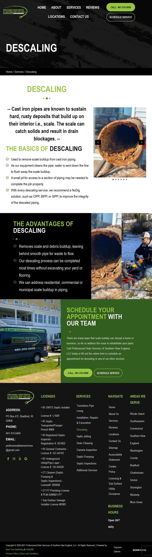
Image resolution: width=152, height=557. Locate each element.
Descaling (82, 429)
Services (19, 71)
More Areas (136, 502)
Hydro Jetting (84, 436)
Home (9, 71)
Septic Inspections (86, 463)
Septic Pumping (85, 456)
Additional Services (87, 470)
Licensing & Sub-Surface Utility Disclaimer (115, 486)
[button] (120, 7)
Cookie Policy (112, 469)
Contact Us (115, 441)
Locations (114, 434)
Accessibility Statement (115, 457)
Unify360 (30, 549)
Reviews (113, 427)
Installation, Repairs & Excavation (87, 420)
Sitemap (113, 448)
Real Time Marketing (15, 549)
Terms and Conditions (29, 553)
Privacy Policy (12, 553)
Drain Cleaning (85, 443)
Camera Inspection (87, 450)
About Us (114, 414)
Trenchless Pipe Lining (85, 408)
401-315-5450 (13, 433)
